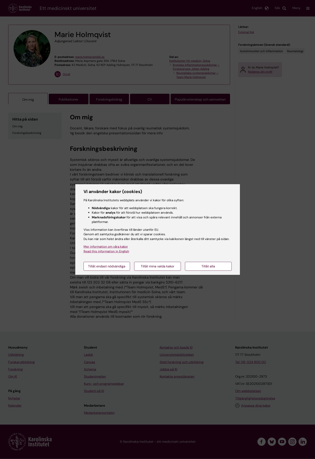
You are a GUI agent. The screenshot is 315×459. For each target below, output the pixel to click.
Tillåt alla (208, 266)
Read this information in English (106, 251)
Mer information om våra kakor (106, 247)
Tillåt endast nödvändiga (106, 266)
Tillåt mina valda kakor (157, 266)
